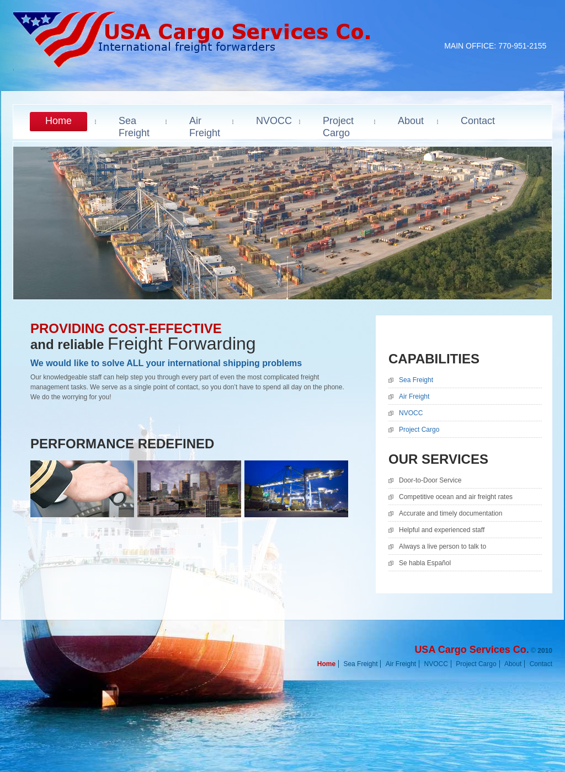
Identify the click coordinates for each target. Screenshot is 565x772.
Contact (541, 664)
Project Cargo (419, 429)
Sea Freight (416, 380)
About (512, 664)
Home (326, 664)
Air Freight (414, 396)
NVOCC (411, 413)
